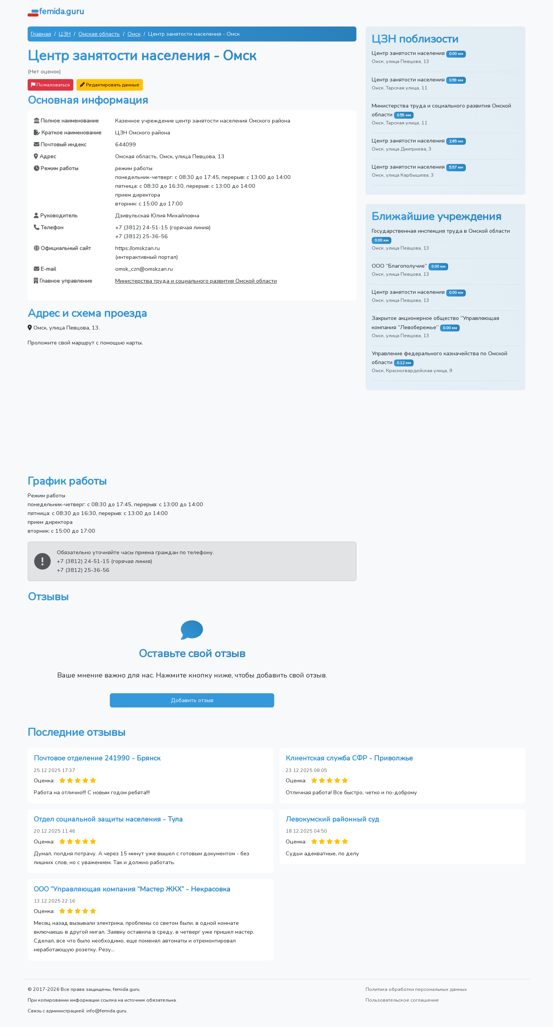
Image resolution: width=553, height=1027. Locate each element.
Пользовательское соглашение (402, 1000)
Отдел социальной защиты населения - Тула (108, 819)
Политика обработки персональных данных (416, 989)
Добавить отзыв (192, 700)
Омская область (99, 34)
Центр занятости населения (408, 53)
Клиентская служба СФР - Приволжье (349, 758)
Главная (41, 34)
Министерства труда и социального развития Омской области (196, 281)
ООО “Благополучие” (399, 266)
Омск (134, 34)
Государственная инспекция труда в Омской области (441, 231)
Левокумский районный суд (332, 819)
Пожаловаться (50, 84)
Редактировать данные (109, 84)
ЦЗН (65, 34)
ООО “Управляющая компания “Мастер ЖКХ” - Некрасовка (132, 889)
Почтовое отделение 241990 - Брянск (97, 758)
